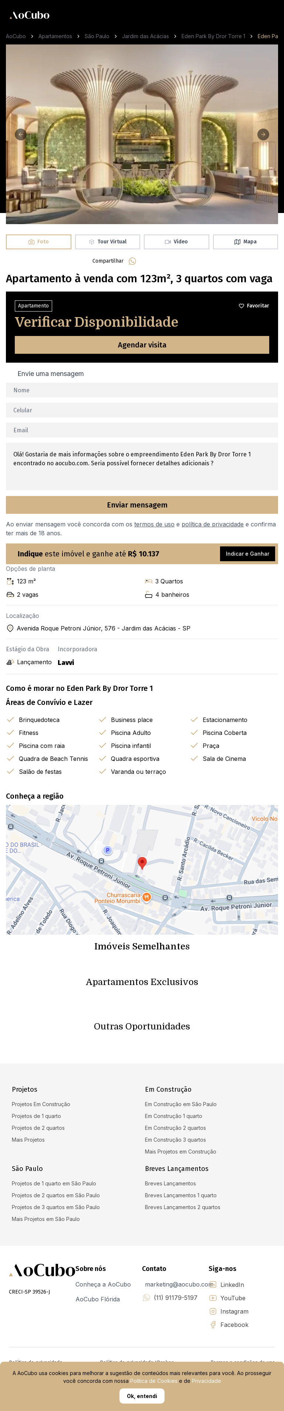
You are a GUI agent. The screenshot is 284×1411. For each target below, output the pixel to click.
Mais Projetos (28, 1140)
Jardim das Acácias (145, 36)
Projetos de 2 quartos (38, 1128)
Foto (38, 242)
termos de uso (154, 524)
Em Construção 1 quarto (173, 1116)
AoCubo (16, 36)
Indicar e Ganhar (247, 553)
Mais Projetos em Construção (180, 1151)
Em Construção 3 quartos (175, 1140)
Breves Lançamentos (170, 1183)
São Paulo (97, 36)
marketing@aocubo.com (179, 1284)
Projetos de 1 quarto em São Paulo (54, 1183)
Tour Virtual (107, 242)
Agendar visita (142, 344)
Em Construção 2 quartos (175, 1128)
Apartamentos (55, 36)
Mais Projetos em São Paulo (46, 1219)
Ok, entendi (142, 1396)
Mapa (245, 242)
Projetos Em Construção (41, 1104)
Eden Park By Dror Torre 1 (213, 36)
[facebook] (150, 261)
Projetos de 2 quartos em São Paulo (56, 1195)
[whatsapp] (132, 261)
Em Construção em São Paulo (181, 1104)
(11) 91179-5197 (175, 1297)
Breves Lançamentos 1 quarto (181, 1195)
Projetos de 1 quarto (36, 1116)
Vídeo (176, 242)
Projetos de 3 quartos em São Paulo (56, 1207)
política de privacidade (213, 524)
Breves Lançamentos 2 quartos (182, 1207)
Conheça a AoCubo (103, 1284)
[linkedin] (168, 261)
